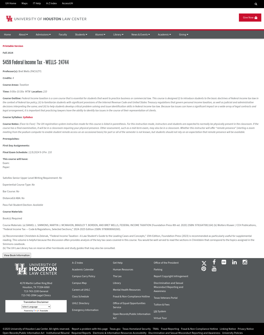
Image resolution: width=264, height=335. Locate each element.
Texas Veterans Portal (165, 298)
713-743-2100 (31, 291)
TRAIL (156, 329)
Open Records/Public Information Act (23, 333)
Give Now (250, 17)
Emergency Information (85, 310)
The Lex (117, 276)
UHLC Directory (80, 303)
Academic (164, 34)
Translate (41, 310)
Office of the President (166, 263)
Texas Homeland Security (136, 329)
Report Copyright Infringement (171, 276)
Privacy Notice (246, 329)
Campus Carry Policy (83, 276)
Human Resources (123, 269)
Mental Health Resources (127, 290)
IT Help (37, 3)
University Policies (232, 333)
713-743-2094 (28, 295)
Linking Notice (228, 329)
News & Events (140, 34)
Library (118, 34)
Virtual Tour (160, 318)
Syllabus (28, 117)
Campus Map (79, 283)
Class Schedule (80, 296)
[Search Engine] (256, 4)
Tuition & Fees (162, 304)
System (160, 311)
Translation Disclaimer (35, 302)
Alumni (100, 34)
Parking (158, 269)
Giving (183, 34)
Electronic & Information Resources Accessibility (119, 333)
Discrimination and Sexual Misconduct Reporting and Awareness (168, 287)
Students (81, 34)
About (23, 34)
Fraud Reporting (170, 329)
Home (7, 34)
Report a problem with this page (90, 329)
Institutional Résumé (58, 333)
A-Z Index (51, 3)
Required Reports (81, 333)
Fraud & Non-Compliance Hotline (131, 296)
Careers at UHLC (81, 290)
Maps (24, 3)
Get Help (118, 263)
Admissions (43, 34)
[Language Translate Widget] (36, 307)
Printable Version (13, 46)
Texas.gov (115, 329)
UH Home (10, 3)
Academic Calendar (83, 269)
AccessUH (67, 3)
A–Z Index (77, 263)
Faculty (63, 34)
